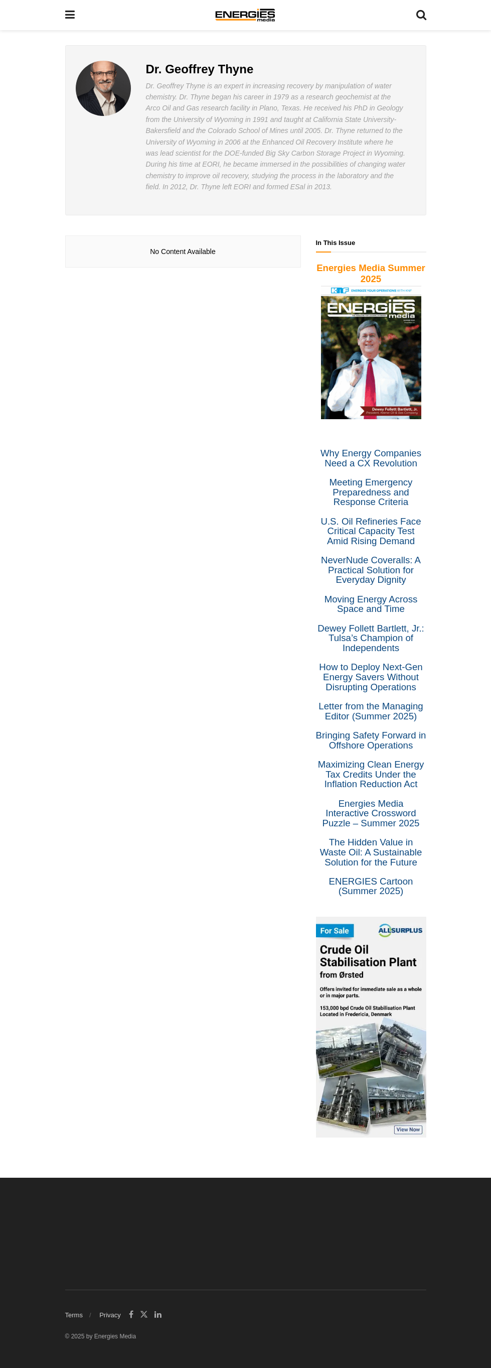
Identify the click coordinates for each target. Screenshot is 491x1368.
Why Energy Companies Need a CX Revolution (370, 458)
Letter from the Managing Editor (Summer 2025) (370, 711)
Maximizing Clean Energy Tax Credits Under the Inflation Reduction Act (371, 774)
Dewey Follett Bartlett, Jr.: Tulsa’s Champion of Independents (370, 638)
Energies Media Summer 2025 (370, 273)
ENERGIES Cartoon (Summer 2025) (371, 886)
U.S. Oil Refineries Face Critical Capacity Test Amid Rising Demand (370, 531)
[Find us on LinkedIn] (157, 1315)
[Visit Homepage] (245, 15)
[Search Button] (421, 15)
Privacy (110, 1315)
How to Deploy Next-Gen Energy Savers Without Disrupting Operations (370, 677)
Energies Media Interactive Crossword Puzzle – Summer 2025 (371, 813)
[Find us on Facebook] (131, 1315)
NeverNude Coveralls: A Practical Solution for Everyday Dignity (371, 570)
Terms (74, 1315)
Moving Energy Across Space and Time (371, 604)
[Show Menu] (70, 15)
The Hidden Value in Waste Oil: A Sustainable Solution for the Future (371, 852)
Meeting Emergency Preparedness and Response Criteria (371, 492)
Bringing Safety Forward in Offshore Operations (371, 740)
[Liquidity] (371, 1027)
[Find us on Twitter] (144, 1315)
